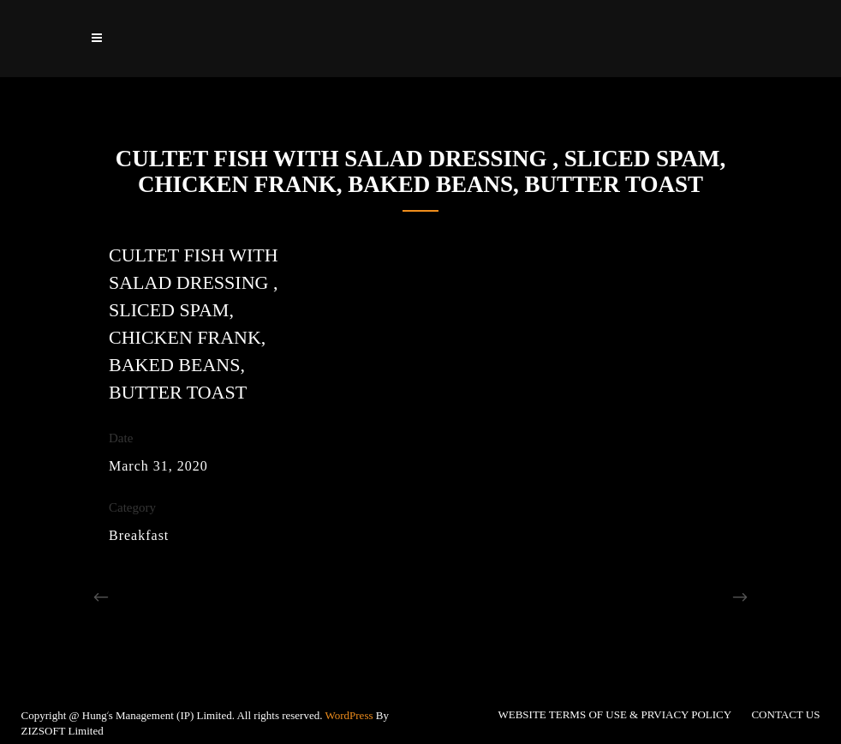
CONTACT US (785, 714)
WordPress (349, 715)
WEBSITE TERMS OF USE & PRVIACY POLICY (614, 714)
